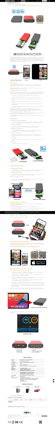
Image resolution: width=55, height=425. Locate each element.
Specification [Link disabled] (16, 4)
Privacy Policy (27, 212)
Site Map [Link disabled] (40, 414)
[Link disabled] (7, 1)
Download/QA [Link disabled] (23, 4)
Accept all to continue (46, 212)
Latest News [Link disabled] (42, 414)
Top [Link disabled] (27, 4)
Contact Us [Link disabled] (46, 414)
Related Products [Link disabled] (20, 4)
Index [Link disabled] (8, 3)
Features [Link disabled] (9, 4)
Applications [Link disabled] (10, 3)
